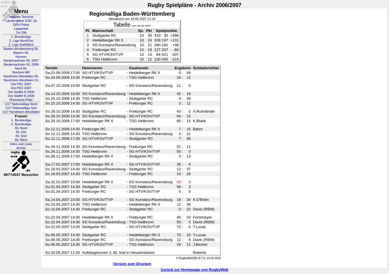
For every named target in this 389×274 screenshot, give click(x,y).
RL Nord (21, 128)
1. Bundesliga (21, 37)
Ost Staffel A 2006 (21, 92)
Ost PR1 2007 (21, 84)
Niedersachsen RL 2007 (21, 60)
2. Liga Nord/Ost (21, 41)
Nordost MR (21, 72)
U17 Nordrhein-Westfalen (21, 112)
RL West (21, 140)
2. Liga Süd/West (21, 45)
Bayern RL (21, 53)
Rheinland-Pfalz (21, 100)
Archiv (21, 148)
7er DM (21, 32)
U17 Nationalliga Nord (21, 104)
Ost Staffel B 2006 (21, 96)
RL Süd (21, 136)
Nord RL (21, 68)
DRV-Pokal (21, 25)
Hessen (21, 57)
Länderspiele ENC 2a (21, 21)
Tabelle (121, 25)
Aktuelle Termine (21, 17)
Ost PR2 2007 (21, 88)
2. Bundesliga (21, 124)
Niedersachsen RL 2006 (21, 64)
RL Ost (21, 132)
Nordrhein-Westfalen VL (21, 80)
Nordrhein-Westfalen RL (21, 76)
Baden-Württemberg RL (21, 49)
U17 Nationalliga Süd (21, 108)
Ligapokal (21, 29)
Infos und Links (21, 144)
